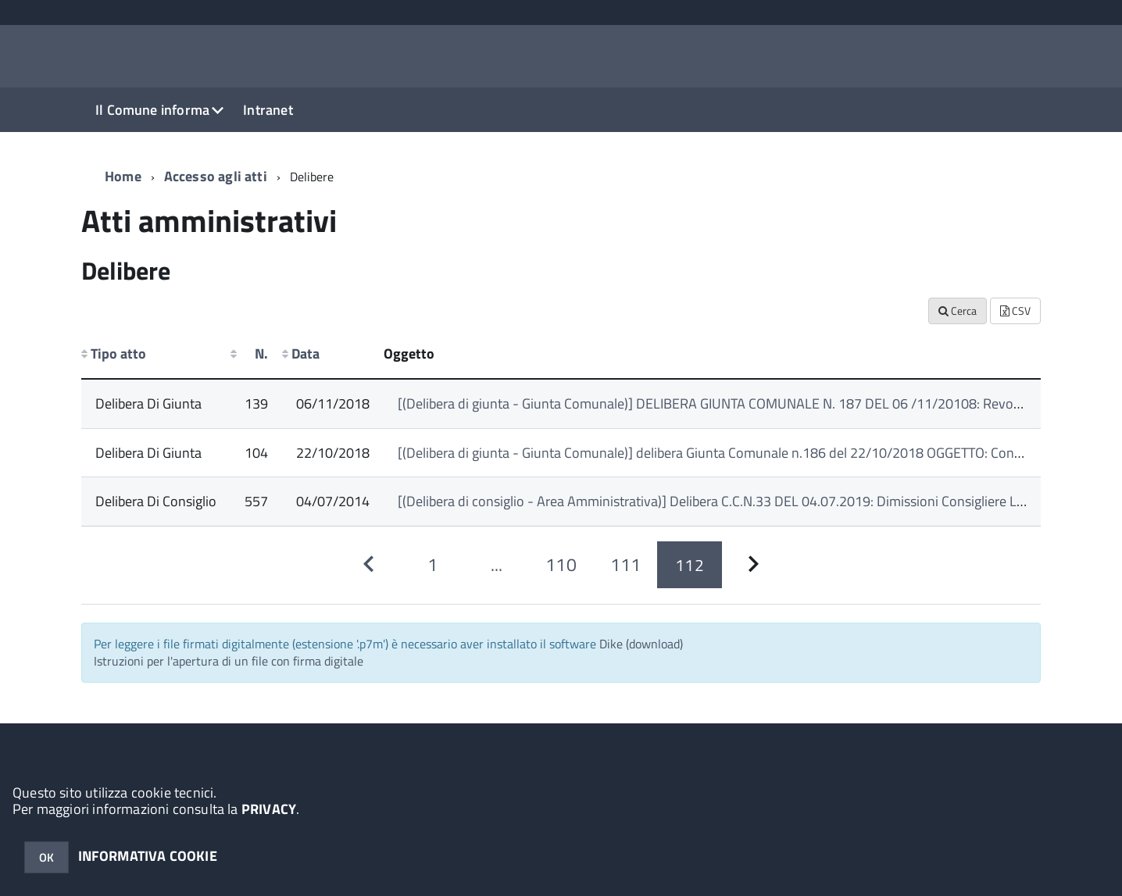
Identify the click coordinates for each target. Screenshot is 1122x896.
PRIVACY (268, 808)
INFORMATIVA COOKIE (147, 855)
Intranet (267, 109)
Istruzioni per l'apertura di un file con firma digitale (228, 660)
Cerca (957, 310)
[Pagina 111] (625, 565)
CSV (1015, 310)
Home (123, 176)
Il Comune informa (152, 109)
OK (46, 857)
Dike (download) (641, 643)
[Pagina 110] (561, 565)
